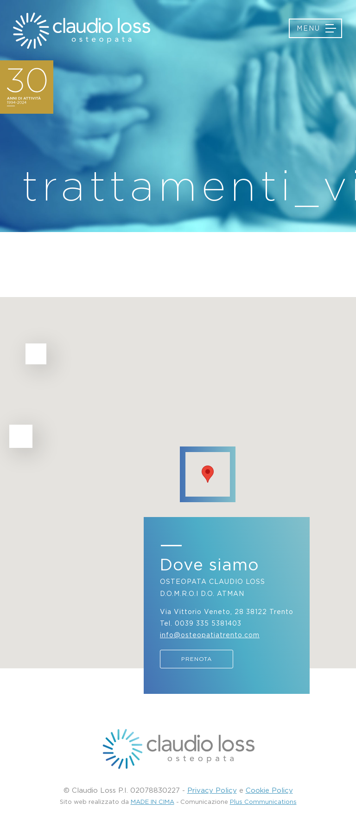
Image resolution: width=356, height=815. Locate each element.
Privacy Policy (212, 790)
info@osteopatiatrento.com (210, 634)
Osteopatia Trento (81, 31)
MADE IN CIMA (152, 801)
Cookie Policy (269, 790)
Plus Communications (263, 801)
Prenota (196, 659)
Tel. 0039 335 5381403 (201, 623)
